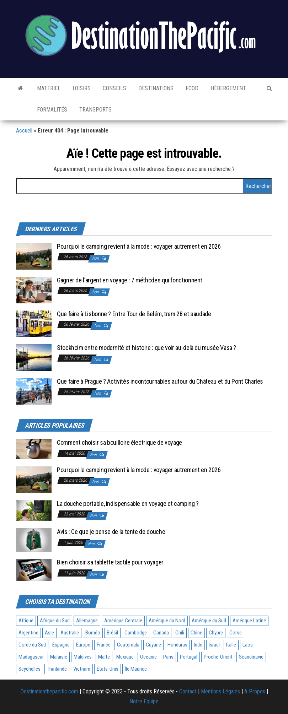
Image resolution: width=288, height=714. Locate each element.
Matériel (48, 88)
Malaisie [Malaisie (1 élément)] (58, 657)
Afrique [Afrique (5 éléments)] (25, 620)
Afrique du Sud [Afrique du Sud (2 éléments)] (55, 620)
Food (191, 88)
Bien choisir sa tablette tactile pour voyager (110, 562)
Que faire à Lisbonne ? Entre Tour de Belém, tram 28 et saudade (134, 314)
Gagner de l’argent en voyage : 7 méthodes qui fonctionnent (129, 280)
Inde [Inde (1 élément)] (198, 645)
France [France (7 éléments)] (104, 645)
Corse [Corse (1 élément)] (235, 632)
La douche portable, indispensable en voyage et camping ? (128, 503)
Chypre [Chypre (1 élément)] (216, 632)
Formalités (51, 109)
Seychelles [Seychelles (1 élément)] (29, 669)
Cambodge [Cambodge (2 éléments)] (135, 632)
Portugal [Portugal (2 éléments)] (188, 657)
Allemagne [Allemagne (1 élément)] (87, 620)
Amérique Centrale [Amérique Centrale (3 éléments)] (123, 620)
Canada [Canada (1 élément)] (161, 632)
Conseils (113, 88)
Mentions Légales (220, 691)
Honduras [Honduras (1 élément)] (177, 645)
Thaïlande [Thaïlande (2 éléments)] (57, 669)
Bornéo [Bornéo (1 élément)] (92, 632)
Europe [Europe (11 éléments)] (83, 645)
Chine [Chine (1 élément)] (196, 632)
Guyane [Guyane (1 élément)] (153, 645)
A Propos (254, 691)
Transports (95, 109)
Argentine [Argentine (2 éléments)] (28, 632)
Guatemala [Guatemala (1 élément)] (128, 645)
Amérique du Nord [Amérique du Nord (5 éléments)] (167, 620)
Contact (188, 691)
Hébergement (227, 88)
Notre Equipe (144, 701)
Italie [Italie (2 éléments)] (231, 645)
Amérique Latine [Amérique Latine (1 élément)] (249, 620)
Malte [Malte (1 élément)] (104, 657)
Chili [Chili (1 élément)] (179, 632)
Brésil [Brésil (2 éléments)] (112, 632)
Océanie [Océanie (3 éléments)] (148, 657)
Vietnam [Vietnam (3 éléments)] (81, 669)
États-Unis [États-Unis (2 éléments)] (107, 669)
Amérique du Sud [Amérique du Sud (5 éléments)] (209, 620)
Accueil (24, 130)
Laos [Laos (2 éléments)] (247, 645)
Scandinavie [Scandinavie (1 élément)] (251, 657)
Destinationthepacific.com (49, 691)
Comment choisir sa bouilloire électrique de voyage (119, 442)
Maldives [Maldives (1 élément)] (83, 657)
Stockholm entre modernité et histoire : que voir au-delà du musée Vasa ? (146, 347)
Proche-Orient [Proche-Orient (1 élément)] (218, 657)
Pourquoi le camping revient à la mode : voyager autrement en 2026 (139, 246)
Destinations (155, 88)
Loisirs (81, 88)
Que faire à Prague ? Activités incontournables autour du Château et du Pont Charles (160, 381)
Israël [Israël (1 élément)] (214, 645)
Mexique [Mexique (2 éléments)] (125, 657)
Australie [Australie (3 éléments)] (69, 632)
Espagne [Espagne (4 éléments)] (61, 645)
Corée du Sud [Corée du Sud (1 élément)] (32, 645)
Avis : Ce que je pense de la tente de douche (111, 531)
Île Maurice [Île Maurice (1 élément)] (136, 669)
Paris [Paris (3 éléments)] (168, 657)
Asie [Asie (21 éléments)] (49, 632)
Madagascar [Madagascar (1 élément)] (31, 657)
